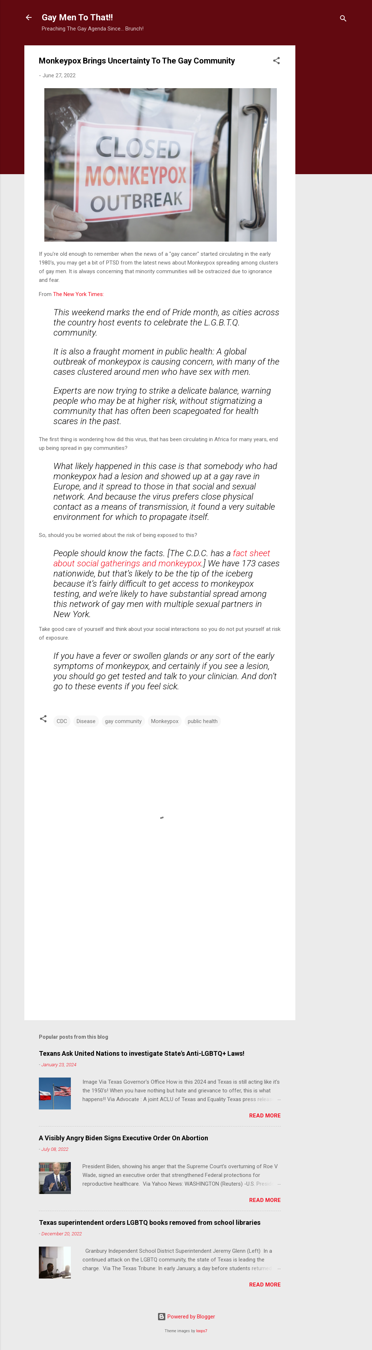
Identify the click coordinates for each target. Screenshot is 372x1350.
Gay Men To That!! (77, 17)
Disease (86, 721)
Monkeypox (164, 721)
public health (203, 721)
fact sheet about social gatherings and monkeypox (161, 558)
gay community (123, 721)
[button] (276, 61)
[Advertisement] (324, 154)
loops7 (201, 1331)
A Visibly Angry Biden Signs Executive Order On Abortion (123, 1138)
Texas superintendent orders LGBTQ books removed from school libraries (149, 1222)
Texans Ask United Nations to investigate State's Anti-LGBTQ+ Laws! (141, 1053)
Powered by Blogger (186, 1316)
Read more (265, 1115)
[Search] (343, 20)
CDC (62, 721)
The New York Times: (78, 294)
